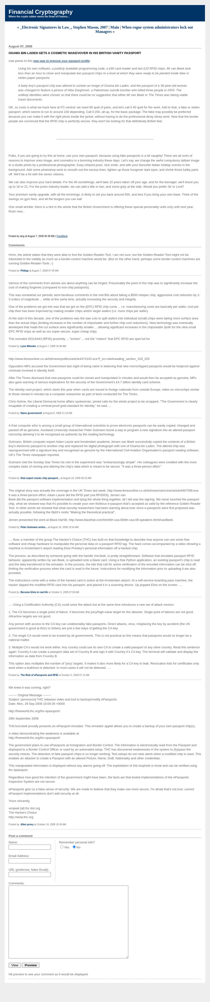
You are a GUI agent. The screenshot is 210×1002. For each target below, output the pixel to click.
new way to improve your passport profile (61, 61)
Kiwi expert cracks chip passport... (40, 478)
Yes (66, 847)
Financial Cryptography (41, 12)
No (78, 847)
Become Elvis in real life (34, 592)
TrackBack (62, 236)
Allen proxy (27, 824)
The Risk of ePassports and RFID (39, 675)
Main (114, 27)
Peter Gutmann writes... (34, 527)
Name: (13, 842)
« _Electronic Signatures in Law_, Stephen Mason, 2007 (62, 27)
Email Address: (19, 856)
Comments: (16, 883)
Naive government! (31, 413)
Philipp (24, 270)
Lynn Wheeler (28, 346)
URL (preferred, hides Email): (29, 869)
